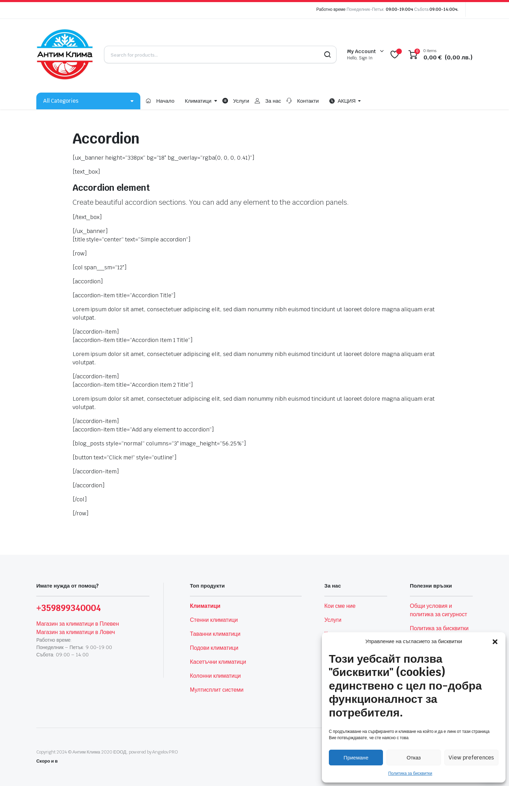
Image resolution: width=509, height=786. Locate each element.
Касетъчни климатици (218, 661)
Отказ (414, 757)
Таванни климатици (215, 634)
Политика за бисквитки (410, 773)
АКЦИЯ (342, 101)
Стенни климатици (214, 620)
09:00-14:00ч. (443, 9)
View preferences (471, 757)
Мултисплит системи (216, 689)
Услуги (241, 100)
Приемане (356, 757)
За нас (273, 100)
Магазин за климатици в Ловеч (75, 632)
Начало (165, 100)
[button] (495, 641)
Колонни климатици (215, 675)
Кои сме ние (339, 606)
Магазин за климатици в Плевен (77, 623)
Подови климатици (214, 648)
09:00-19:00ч (399, 9)
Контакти (308, 100)
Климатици (198, 100)
